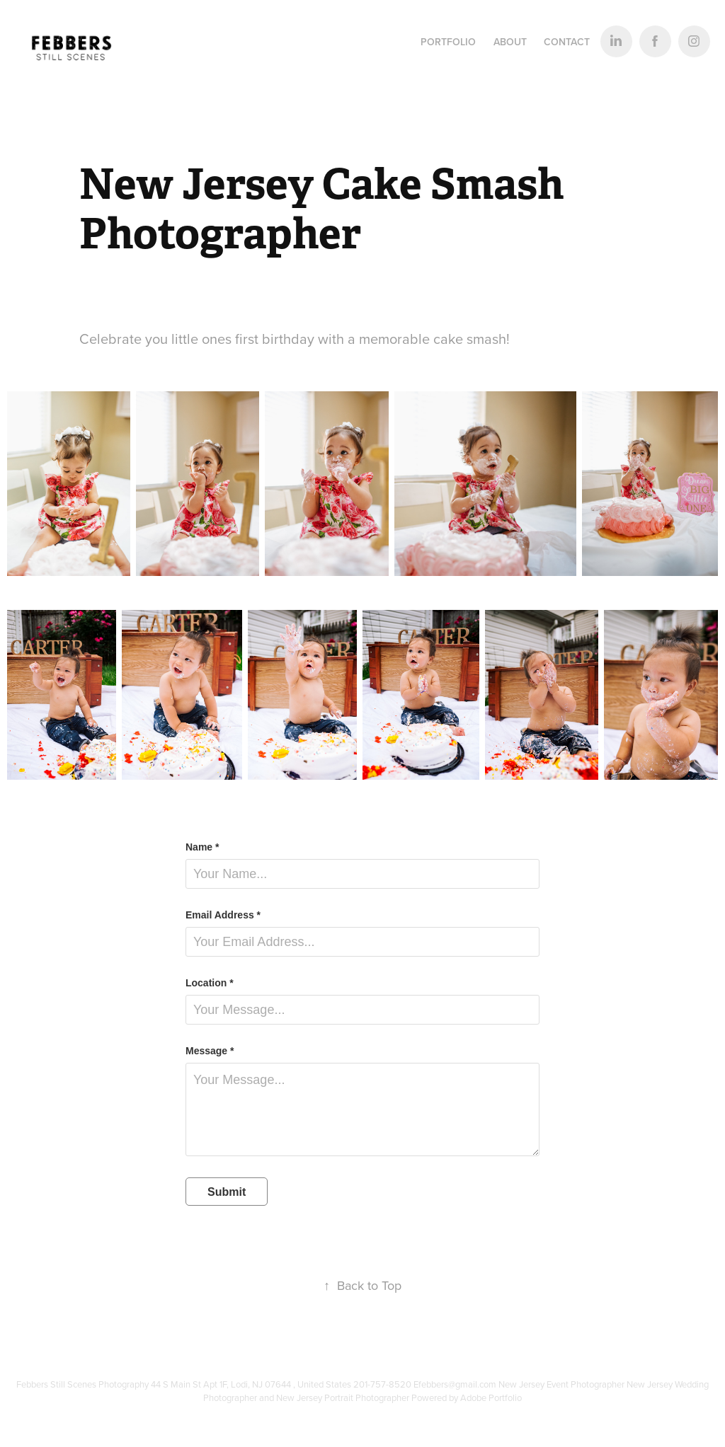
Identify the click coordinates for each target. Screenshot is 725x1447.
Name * (202, 847)
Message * (209, 1051)
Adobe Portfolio (491, 1397)
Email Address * (223, 915)
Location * (209, 983)
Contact (567, 42)
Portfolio (448, 42)
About (510, 42)
